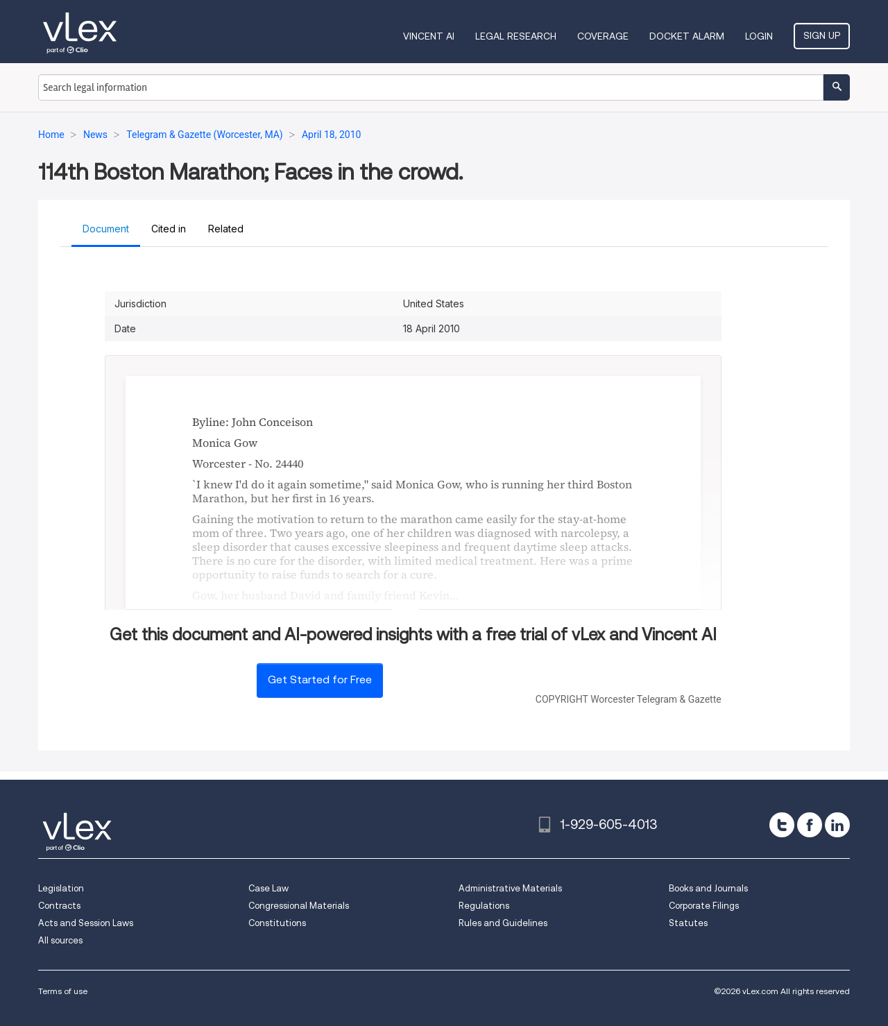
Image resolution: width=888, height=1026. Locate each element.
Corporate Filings (704, 905)
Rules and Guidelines (503, 923)
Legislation (61, 888)
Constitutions (277, 923)
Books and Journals (708, 888)
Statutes (688, 923)
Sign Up (821, 35)
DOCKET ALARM (686, 36)
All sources (60, 940)
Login (759, 36)
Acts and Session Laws (85, 923)
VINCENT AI (428, 36)
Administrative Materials (510, 888)
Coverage (603, 36)
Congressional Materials (298, 905)
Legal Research (515, 36)
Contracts (59, 905)
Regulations (484, 905)
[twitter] (781, 824)
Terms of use (62, 990)
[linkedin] (837, 824)
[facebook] (809, 824)
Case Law (268, 888)
